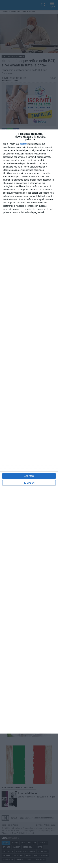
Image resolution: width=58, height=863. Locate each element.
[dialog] (29, 431)
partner (23, 144)
